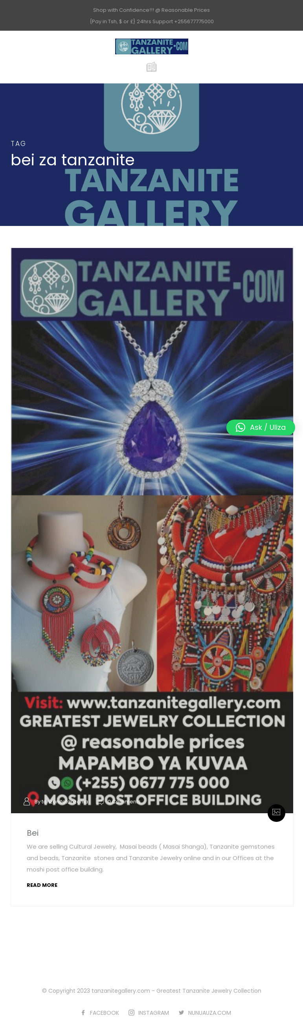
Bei (33, 832)
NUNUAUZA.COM (209, 1013)
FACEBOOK (104, 1013)
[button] (260, 427)
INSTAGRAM (153, 1013)
